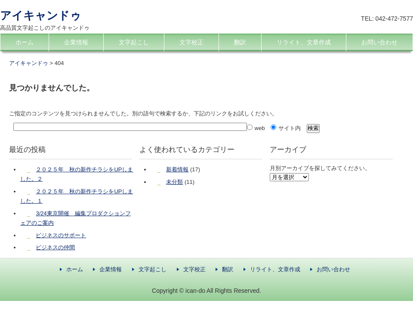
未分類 (174, 182)
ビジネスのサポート (61, 235)
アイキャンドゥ (40, 15)
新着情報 (177, 169)
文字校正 (191, 42)
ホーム (24, 42)
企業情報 (76, 42)
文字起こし (134, 42)
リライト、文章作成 (304, 42)
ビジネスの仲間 (55, 247)
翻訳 (240, 42)
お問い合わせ (379, 42)
